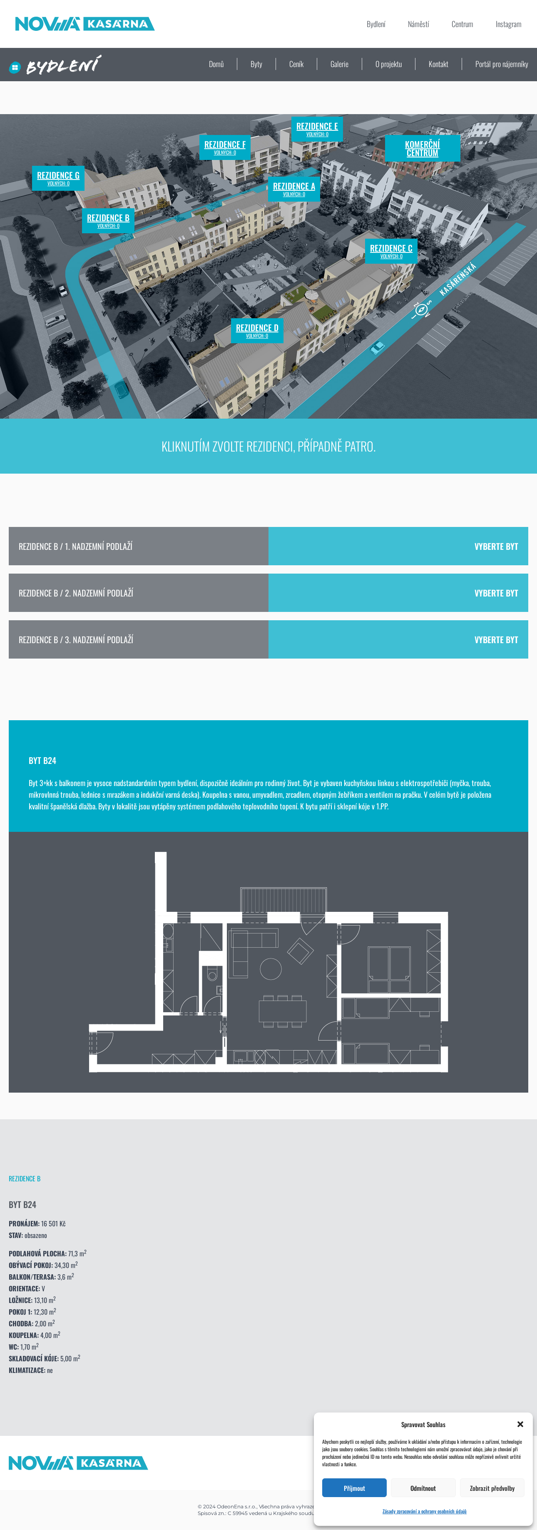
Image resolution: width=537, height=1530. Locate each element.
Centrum (462, 23)
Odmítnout (423, 1488)
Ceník (296, 63)
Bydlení (376, 23)
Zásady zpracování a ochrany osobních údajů (425, 1511)
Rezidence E (317, 129)
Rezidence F (225, 147)
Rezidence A (294, 189)
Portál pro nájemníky (501, 63)
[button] (520, 1424)
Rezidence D (257, 330)
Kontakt (438, 63)
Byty (256, 63)
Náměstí (418, 23)
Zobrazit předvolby (492, 1488)
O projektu (388, 63)
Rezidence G (58, 178)
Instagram (509, 23)
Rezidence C (391, 251)
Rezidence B (108, 220)
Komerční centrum (422, 148)
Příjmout (354, 1488)
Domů (216, 63)
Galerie (339, 63)
